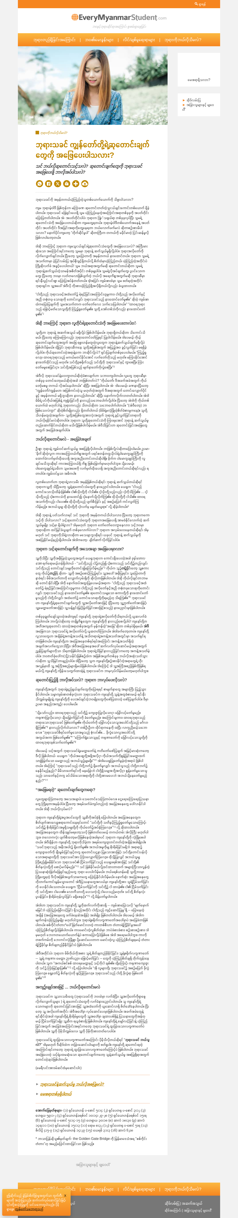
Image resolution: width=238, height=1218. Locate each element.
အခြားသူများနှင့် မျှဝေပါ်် (197, 1210)
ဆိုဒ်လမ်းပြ (194, 100)
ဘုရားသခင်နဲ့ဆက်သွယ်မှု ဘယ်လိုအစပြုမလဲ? (72, 1084)
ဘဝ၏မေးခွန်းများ (99, 39)
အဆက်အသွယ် (192, 1203)
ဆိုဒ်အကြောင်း (173, 1210)
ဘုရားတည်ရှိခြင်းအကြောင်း (54, 39)
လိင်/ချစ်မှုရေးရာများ (139, 39)
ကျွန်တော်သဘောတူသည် (29, 1209)
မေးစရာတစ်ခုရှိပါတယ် (55, 1094)
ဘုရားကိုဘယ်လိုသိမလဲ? (182, 39)
